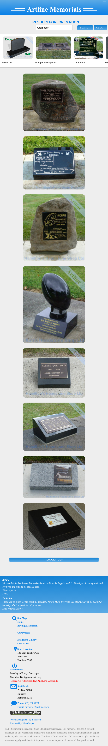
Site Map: (22, 618)
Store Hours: (16, 669)
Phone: (21, 703)
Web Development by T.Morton (25, 719)
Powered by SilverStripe (22, 723)
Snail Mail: (23, 686)
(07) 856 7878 (32, 703)
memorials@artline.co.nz (37, 707)
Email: (20, 707)
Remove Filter (54, 559)
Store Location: (25, 649)
